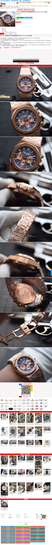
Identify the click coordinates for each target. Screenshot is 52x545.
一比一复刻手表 (37, 540)
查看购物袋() (46, 2)
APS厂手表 (37, 539)
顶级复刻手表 (22, 540)
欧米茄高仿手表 (23, 532)
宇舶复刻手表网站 (8, 534)
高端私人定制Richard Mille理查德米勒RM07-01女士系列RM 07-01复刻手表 (4, 465)
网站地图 (25, 522)
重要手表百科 (18, 517)
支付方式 (10, 515)
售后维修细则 (26, 517)
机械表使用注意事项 (26, 516)
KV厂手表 (38, 533)
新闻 (32, 522)
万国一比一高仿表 (8, 527)
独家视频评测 (8, 526)
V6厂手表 (38, 526)
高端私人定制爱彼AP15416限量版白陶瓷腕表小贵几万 (4, 419)
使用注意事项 (11, 33)
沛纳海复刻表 (37, 532)
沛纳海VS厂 (23, 538)
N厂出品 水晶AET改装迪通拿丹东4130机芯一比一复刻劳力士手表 (21, 461)
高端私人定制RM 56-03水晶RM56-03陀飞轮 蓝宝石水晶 (38, 475)
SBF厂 (23, 539)
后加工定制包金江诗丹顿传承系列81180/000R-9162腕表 (29, 492)
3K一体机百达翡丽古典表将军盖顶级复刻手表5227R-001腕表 (21, 493)
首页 (4, 8)
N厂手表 (38, 527)
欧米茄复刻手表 (8, 538)
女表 (22, 526)
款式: (3, 29)
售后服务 (15, 33)
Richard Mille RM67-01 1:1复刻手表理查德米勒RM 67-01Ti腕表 (21, 475)
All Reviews (50, 12)
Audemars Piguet (11, 8)
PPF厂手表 (37, 534)
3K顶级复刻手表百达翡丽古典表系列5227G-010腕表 (46, 475)
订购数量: (17, 19)
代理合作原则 (3, 515)
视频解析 (29, 522)
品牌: (3, 28)
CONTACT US (3, 517)
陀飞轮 (23, 533)
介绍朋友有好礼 (18, 516)
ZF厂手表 (23, 527)
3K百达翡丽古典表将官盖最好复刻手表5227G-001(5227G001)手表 (4, 496)
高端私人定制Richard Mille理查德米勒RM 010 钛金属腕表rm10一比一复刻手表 (38, 489)
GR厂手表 (23, 534)
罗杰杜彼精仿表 (8, 533)
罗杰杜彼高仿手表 (38, 538)
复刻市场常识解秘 (18, 515)
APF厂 (8, 539)
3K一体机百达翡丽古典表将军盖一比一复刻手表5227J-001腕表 (12, 493)
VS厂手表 (8, 532)
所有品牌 (7, 8)
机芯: (3, 32)
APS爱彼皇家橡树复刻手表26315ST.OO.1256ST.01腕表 (21, 445)
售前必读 (25, 515)
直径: (3, 30)
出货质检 (10, 516)
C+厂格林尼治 (8, 540)
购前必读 (6, 33)
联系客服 (2, 516)
